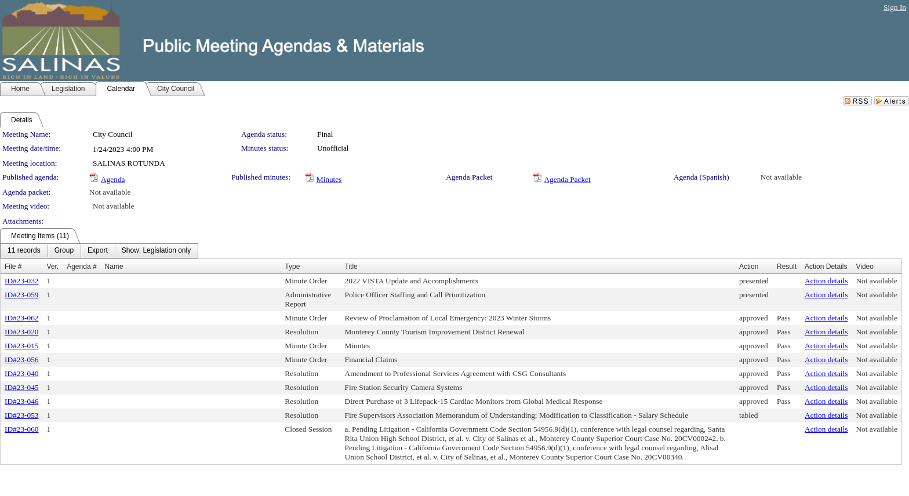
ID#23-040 (22, 373)
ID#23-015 (22, 345)
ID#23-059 (22, 294)
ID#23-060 (22, 429)
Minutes (329, 179)
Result (787, 266)
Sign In (894, 7)
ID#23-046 (22, 401)
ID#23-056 (22, 359)
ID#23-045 (22, 387)
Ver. (53, 266)
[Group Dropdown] (64, 251)
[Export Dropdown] (98, 251)
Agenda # (81, 266)
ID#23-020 (22, 331)
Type (292, 266)
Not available (781, 177)
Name (114, 266)
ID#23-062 (22, 317)
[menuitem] (24, 251)
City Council (113, 134)
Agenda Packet (567, 179)
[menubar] (99, 250)
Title (351, 266)
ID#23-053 (22, 415)
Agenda (113, 179)
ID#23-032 (22, 280)
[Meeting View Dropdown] (156, 251)
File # (13, 266)
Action (748, 266)
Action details (826, 280)
